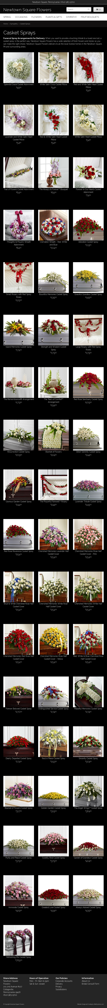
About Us (86, 981)
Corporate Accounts (64, 981)
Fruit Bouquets (90, 17)
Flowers (36, 17)
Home (5, 24)
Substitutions (61, 989)
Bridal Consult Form (90, 984)
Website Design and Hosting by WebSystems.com (90, 1004)
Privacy (59, 987)
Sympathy (71, 17)
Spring (7, 17)
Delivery (59, 984)
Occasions (21, 17)
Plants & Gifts (54, 17)
